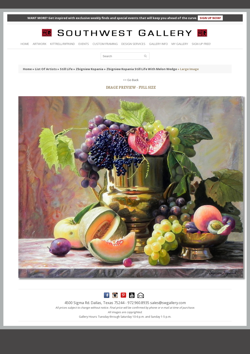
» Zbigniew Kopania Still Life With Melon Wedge (140, 69)
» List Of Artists (44, 69)
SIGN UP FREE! (201, 44)
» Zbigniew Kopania (88, 69)
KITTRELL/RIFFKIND (62, 44)
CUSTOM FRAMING (105, 44)
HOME (25, 44)
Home (27, 69)
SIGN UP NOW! (210, 18)
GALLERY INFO (158, 44)
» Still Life (65, 69)
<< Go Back (131, 80)
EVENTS (83, 44)
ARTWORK (40, 44)
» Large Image (188, 69)
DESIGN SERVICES (133, 44)
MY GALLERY (180, 44)
